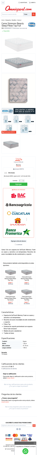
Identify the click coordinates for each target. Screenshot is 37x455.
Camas (19, 20)
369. (10, 282)
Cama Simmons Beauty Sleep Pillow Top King (26, 298)
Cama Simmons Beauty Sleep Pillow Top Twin (10, 278)
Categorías (8, 20)
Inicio (2, 20)
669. (26, 302)
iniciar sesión (10, 378)
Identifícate (22, 2)
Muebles (14, 20)
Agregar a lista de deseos (18, 241)
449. (26, 282)
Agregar (18, 184)
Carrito (32, 2)
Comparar (18, 244)
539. (10, 302)
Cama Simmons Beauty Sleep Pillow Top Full (26, 278)
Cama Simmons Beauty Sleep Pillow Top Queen (10, 298)
